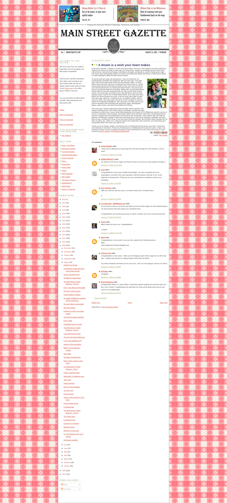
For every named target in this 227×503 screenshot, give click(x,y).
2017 (64, 217)
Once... (64, 161)
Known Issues (69, 394)
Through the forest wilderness (74, 337)
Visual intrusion (69, 383)
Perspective (66, 164)
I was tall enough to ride (72, 334)
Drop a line (68, 88)
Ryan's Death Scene (71, 403)
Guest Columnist (68, 158)
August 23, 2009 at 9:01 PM (111, 217)
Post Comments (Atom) (109, 307)
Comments (66, 489)
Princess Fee (106, 253)
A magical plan (69, 407)
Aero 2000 (67, 354)
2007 (64, 474)
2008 (64, 470)
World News (66, 186)
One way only (68, 390)
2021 (64, 203)
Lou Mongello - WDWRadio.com (113, 203)
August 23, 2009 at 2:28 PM (111, 199)
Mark (103, 237)
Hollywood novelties (71, 440)
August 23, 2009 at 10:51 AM (111, 155)
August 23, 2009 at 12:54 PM (111, 165)
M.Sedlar (104, 271)
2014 (64, 228)
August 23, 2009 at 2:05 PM (111, 183)
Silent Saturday (67, 174)
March (66, 459)
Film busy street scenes (72, 291)
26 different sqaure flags (72, 278)
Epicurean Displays (69, 148)
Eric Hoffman (66, 135)
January (67, 466)
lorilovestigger (106, 146)
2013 (64, 231)
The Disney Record (69, 180)
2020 (64, 206)
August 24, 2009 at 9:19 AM (111, 277)
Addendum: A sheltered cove (74, 376)
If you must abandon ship (72, 341)
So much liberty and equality (74, 304)
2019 (64, 210)
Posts (64, 485)
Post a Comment (101, 298)
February (67, 462)
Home (130, 302)
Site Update (163, 135)
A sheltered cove (70, 420)
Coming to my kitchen (71, 423)
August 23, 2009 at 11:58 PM (111, 249)
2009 (64, 245)
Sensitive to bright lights (72, 357)
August (66, 262)
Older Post (163, 302)
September (68, 259)
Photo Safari (66, 167)
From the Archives (68, 152)
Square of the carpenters (72, 344)
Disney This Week (68, 145)
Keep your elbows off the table (74, 288)
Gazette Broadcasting (69, 155)
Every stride (68, 321)
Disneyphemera (107, 282)
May (66, 452)
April (66, 455)
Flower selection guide (72, 373)
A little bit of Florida (70, 265)
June (66, 448)
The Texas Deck (69, 416)
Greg (103, 170)
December (68, 248)
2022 (64, 199)
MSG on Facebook (66, 115)
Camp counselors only (71, 274)
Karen (103, 222)
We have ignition (69, 308)
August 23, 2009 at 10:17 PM (111, 233)
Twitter (62, 110)
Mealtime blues (69, 427)
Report (64, 170)
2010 (64, 242)
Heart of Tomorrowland (72, 387)
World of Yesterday (68, 189)
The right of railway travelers (74, 317)
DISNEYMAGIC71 (107, 159)
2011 (64, 238)
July (65, 445)
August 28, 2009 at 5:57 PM (111, 293)
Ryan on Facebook (66, 120)
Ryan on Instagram (66, 124)
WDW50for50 (66, 183)
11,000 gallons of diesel (72, 294)
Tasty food (67, 380)
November (68, 252)
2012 (64, 235)
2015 (64, 224)
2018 (64, 213)
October (67, 255)
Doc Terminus (106, 188)
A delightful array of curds (73, 324)
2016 (64, 220)
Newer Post (96, 302)
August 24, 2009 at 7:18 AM (111, 267)
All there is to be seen (71, 430)
